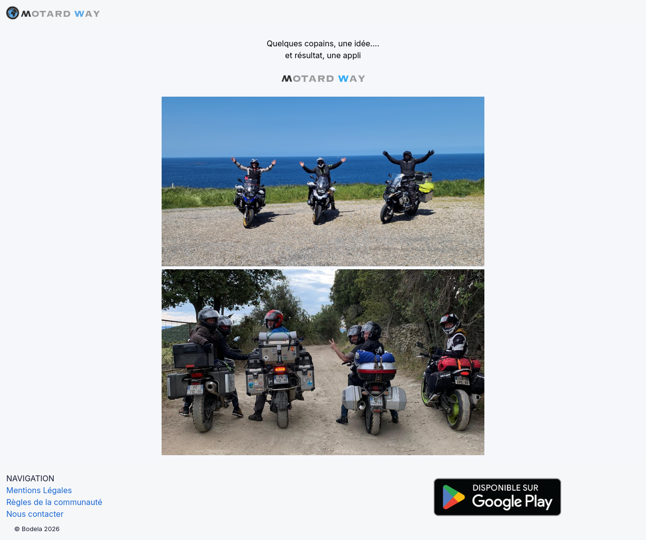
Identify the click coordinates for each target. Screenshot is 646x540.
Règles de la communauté (54, 502)
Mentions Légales (39, 490)
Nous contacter (35, 514)
